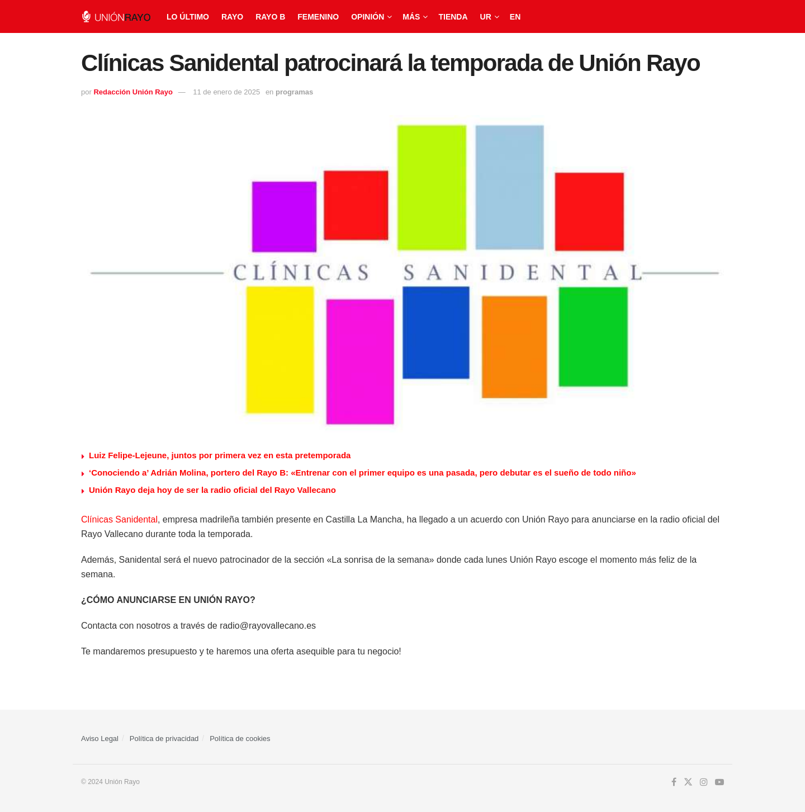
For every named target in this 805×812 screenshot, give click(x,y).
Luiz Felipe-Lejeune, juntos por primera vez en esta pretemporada (220, 455)
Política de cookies (240, 738)
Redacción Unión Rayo (133, 92)
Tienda (452, 16)
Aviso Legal (100, 738)
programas (294, 92)
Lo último (188, 16)
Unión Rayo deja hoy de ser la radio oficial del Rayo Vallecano (212, 490)
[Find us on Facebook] (673, 782)
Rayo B (270, 16)
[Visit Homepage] (116, 16)
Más (411, 16)
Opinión (367, 16)
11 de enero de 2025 (226, 92)
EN (515, 16)
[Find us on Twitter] (688, 782)
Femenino (318, 16)
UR (485, 16)
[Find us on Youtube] (719, 782)
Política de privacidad (164, 738)
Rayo (232, 16)
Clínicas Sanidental (119, 519)
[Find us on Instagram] (704, 782)
